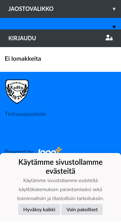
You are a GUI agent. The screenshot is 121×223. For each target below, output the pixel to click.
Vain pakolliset (82, 209)
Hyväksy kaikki (39, 209)
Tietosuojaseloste (25, 113)
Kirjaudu (60, 38)
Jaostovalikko (64, 9)
